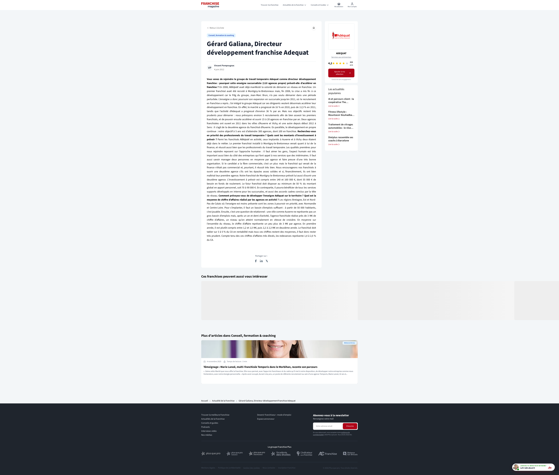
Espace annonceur (265, 419)
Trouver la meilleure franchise (215, 414)
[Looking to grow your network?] (533, 467)
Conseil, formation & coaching (221, 35)
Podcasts (205, 427)
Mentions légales (208, 468)
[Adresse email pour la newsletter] (328, 426)
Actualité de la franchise (223, 400)
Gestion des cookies (251, 468)
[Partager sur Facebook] (256, 261)
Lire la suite (334, 106)
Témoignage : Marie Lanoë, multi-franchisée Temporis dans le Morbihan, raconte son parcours (260, 367)
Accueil (204, 400)
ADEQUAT (341, 53)
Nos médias (206, 435)
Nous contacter (269, 468)
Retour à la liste (215, 27)
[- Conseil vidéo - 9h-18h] (533, 467)
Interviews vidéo (209, 431)
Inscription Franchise (286, 468)
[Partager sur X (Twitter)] (267, 261)
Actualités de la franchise (213, 419)
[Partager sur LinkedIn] (261, 261)
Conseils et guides (209, 423)
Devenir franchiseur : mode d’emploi (274, 414)
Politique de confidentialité (229, 468)
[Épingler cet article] (314, 28)
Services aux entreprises (341, 57)
